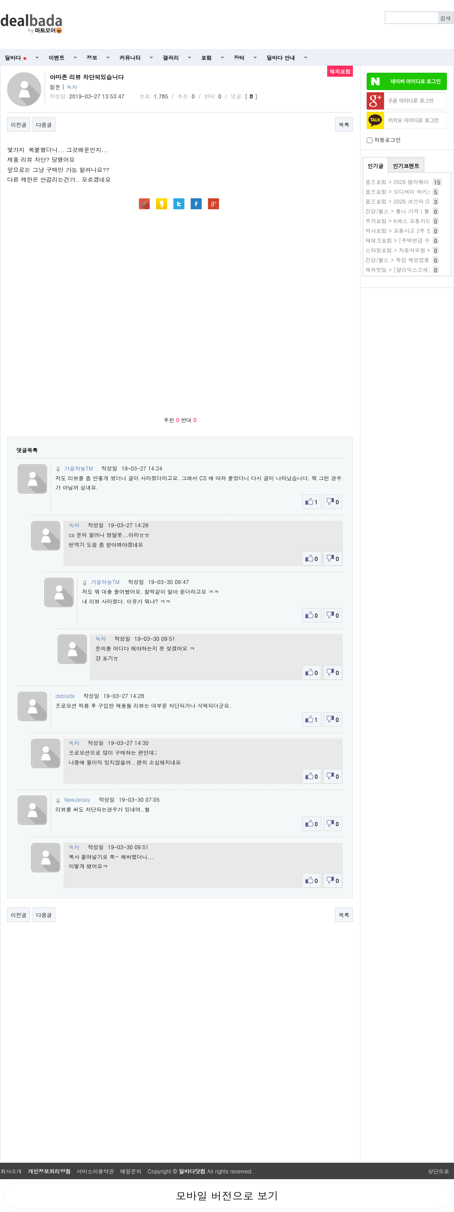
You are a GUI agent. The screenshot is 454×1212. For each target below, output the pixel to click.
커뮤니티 (130, 57)
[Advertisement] (407, 339)
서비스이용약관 (95, 1171)
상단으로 (438, 1171)
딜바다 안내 (281, 57)
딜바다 (16, 57)
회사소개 (11, 1171)
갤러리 (171, 57)
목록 (344, 124)
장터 (239, 57)
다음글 (44, 124)
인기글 (376, 165)
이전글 (19, 124)
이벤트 (57, 57)
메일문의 (130, 1171)
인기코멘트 (406, 165)
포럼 (206, 57)
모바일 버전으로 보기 (227, 1195)
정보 (92, 57)
